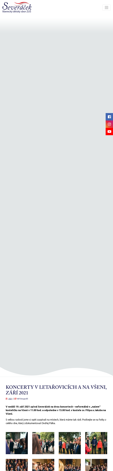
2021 (10, 399)
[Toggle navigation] (106, 7)
